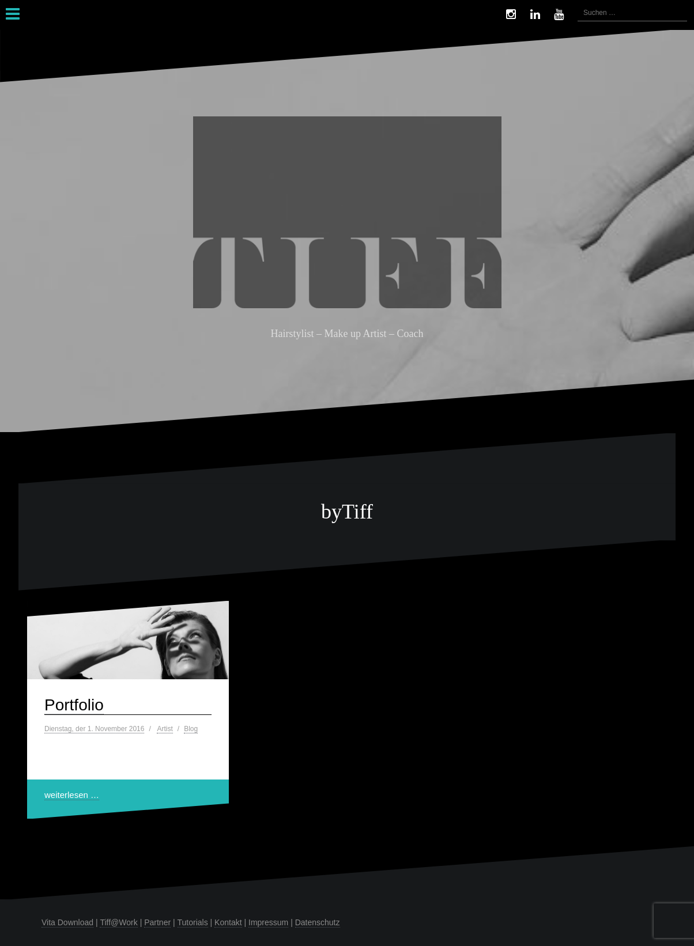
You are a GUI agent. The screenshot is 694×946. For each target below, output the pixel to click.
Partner (157, 922)
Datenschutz (317, 922)
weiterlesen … (71, 795)
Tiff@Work (118, 922)
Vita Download (67, 922)
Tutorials (193, 922)
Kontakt (228, 922)
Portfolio (74, 705)
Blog (191, 729)
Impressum (268, 922)
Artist (164, 729)
